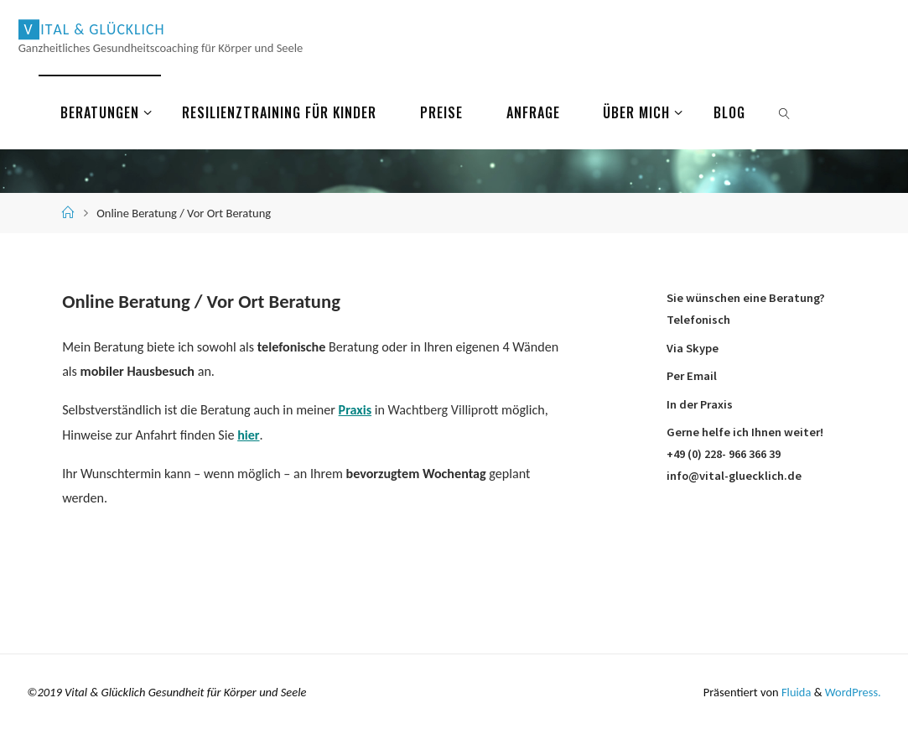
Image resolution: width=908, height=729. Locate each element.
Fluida (794, 690)
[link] (785, 112)
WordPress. (853, 690)
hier (248, 434)
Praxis (355, 410)
